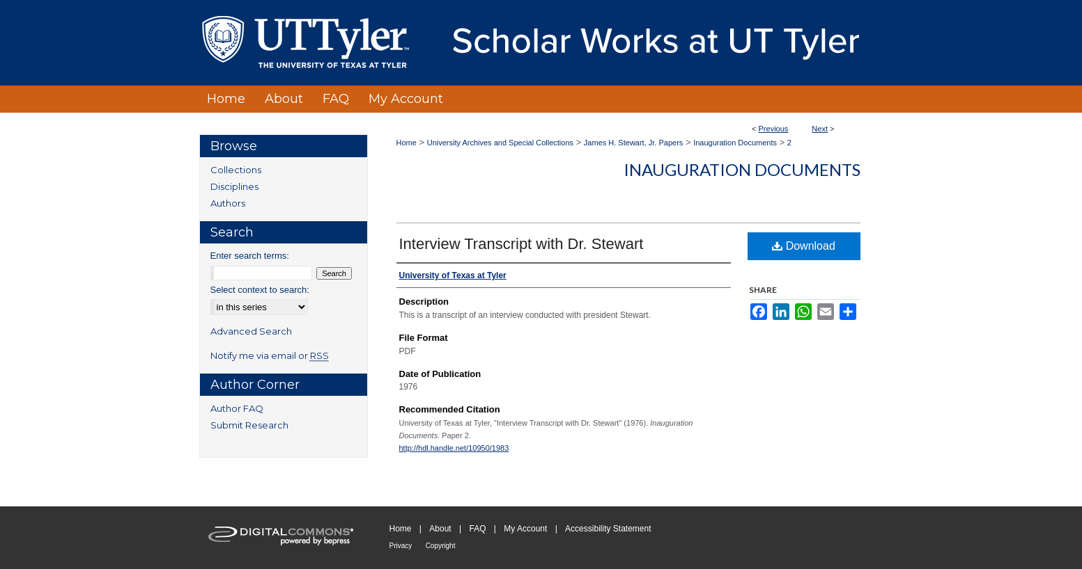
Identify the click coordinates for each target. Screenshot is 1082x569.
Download (803, 246)
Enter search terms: (249, 255)
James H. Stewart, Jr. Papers (633, 142)
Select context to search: (259, 289)
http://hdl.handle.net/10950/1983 (454, 448)
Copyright (441, 546)
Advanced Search (251, 331)
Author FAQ (236, 408)
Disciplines (234, 186)
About (440, 529)
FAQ (477, 529)
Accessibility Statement (608, 529)
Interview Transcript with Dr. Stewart (521, 244)
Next (820, 129)
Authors (227, 203)
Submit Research (249, 425)
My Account (525, 529)
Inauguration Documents (735, 142)
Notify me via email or (269, 355)
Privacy (400, 546)
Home (406, 142)
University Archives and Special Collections (500, 142)
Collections (235, 169)
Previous (774, 129)
